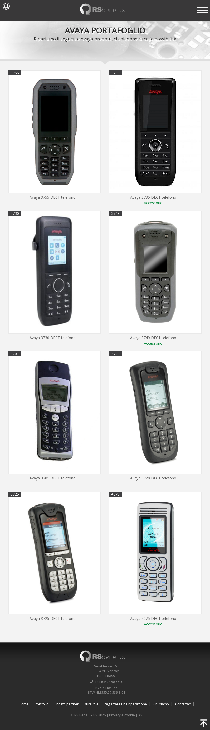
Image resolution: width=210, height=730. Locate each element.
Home (23, 704)
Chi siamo (161, 704)
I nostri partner (67, 704)
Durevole (91, 704)
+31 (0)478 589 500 (106, 681)
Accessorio (153, 202)
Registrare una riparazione (125, 704)
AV (140, 715)
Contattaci (183, 704)
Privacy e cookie (122, 715)
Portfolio (41, 704)
